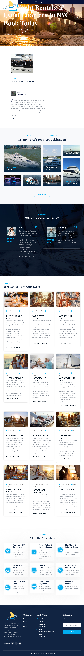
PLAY (13, 93)
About (54, 8)
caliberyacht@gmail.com (43, 2)
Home (23, 8)
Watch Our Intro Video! (22, 93)
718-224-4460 (25, 2)
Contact (64, 8)
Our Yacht (33, 8)
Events (44, 8)
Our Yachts (42, 194)
